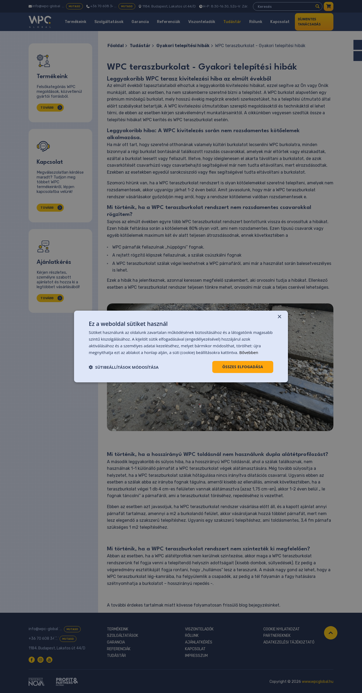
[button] (124, 367)
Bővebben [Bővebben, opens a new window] (248, 352)
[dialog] (181, 346)
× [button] (279, 317)
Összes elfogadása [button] (242, 366)
